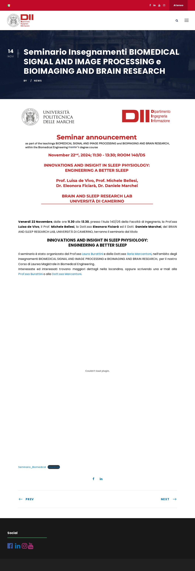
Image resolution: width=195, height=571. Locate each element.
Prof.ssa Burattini (30, 274)
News (38, 80)
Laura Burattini (92, 254)
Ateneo (178, 5)
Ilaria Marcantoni (139, 254)
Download (54, 467)
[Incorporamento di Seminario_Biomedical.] (97, 370)
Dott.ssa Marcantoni (66, 274)
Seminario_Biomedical (32, 467)
